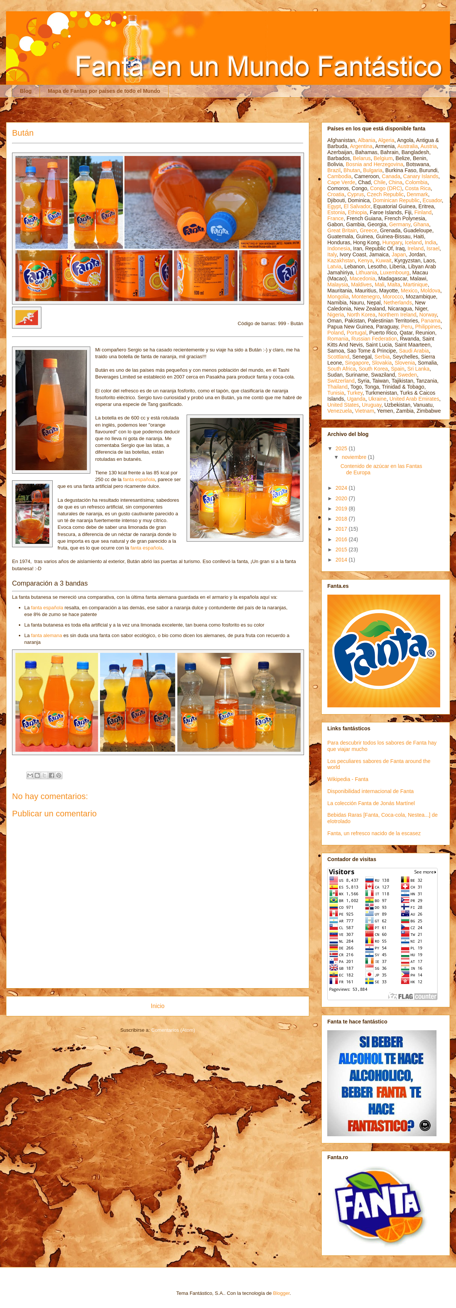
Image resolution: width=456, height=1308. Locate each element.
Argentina (361, 146)
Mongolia (338, 297)
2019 (342, 509)
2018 (342, 519)
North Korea (361, 315)
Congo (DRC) (386, 188)
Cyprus (355, 194)
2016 (342, 539)
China (396, 182)
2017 (342, 529)
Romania (337, 339)
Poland (335, 333)
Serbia (381, 357)
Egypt (334, 206)
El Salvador (357, 206)
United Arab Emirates (414, 399)
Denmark (417, 194)
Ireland (415, 248)
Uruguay (372, 405)
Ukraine (377, 399)
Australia (407, 146)
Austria (429, 146)
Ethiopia (357, 212)
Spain (397, 369)
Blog (26, 91)
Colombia (416, 182)
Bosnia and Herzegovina (374, 164)
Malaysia (337, 285)
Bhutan (352, 170)
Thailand (337, 387)
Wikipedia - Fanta (347, 779)
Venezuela (339, 411)
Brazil (333, 170)
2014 (342, 560)
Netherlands (397, 303)
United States (343, 405)
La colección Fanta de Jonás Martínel (371, 803)
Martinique (415, 285)
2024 (342, 488)
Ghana (421, 224)
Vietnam (364, 411)
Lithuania (366, 272)
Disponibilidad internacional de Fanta (370, 791)
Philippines (428, 327)
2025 (342, 448)
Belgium (383, 158)
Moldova (430, 291)
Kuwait (383, 260)
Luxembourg (394, 272)
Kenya (365, 260)
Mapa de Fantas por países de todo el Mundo (104, 91)
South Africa (341, 369)
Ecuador (432, 200)
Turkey (354, 393)
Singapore (357, 363)
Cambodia (339, 176)
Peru (406, 327)
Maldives (361, 285)
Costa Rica (417, 188)
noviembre (355, 457)
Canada (391, 176)
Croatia (335, 194)
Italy (332, 254)
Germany (399, 224)
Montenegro (366, 297)
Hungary (392, 242)
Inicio (157, 1006)
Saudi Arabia (414, 351)
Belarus (362, 158)
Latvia (334, 266)
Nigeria (335, 315)
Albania (366, 140)
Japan (399, 254)
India (430, 242)
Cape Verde (341, 182)
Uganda (356, 399)
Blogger (281, 1293)
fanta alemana (46, 635)
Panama (431, 321)
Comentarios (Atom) (173, 1030)
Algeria (386, 140)
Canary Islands (420, 176)
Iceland (413, 242)
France (335, 218)
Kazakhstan (341, 260)
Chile (380, 182)
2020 (342, 498)
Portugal (356, 333)
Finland (423, 212)
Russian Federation (374, 339)
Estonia (336, 212)
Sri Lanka (418, 369)
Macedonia (362, 279)
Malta (394, 285)
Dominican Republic (396, 200)
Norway (427, 315)
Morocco (393, 297)
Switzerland (340, 381)
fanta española (139, 479)
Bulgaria (372, 170)
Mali (380, 285)
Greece (368, 230)
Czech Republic (385, 194)
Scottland (338, 357)
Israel (433, 248)
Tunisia (335, 393)
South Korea (373, 369)
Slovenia (405, 363)
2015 (342, 550)
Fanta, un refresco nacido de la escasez (374, 833)
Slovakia (382, 363)
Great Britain (342, 230)
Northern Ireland (397, 315)
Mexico (409, 291)
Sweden (407, 375)
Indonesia (338, 248)
